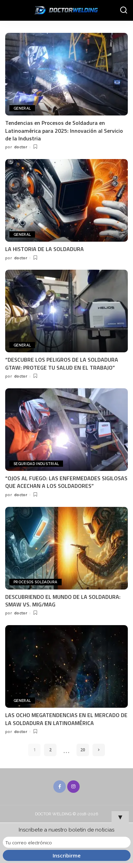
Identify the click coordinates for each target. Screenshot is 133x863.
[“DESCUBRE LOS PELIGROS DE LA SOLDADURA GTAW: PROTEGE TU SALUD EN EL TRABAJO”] (66, 311)
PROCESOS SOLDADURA (35, 582)
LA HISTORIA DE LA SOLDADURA (44, 249)
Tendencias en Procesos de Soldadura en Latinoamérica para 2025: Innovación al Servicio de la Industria (64, 130)
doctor (20, 146)
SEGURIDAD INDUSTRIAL (36, 464)
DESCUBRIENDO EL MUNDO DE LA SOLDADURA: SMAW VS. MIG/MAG (63, 601)
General (22, 108)
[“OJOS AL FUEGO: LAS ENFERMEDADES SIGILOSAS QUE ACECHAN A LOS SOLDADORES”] (66, 429)
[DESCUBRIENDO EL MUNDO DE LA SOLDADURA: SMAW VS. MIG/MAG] (66, 548)
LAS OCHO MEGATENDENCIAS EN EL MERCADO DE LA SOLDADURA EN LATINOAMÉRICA (66, 719)
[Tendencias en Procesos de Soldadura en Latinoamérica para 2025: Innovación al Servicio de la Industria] (66, 74)
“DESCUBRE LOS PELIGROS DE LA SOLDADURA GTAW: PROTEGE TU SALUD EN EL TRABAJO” (61, 363)
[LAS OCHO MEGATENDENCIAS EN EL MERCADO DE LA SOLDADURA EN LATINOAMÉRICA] (66, 666)
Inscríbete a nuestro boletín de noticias (66, 830)
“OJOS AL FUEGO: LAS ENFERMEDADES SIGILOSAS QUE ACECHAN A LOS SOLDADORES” (66, 482)
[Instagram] (73, 786)
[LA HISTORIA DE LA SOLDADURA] (66, 200)
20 (82, 750)
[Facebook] (59, 786)
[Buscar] (123, 10)
